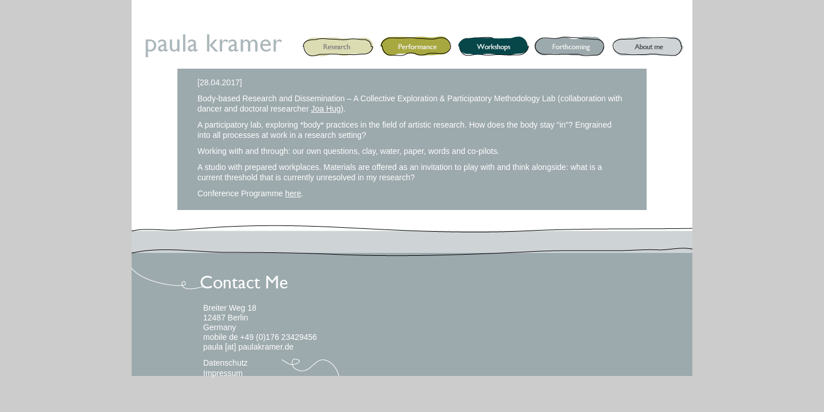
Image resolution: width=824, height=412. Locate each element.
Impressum (223, 373)
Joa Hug (325, 108)
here (293, 193)
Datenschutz (225, 362)
